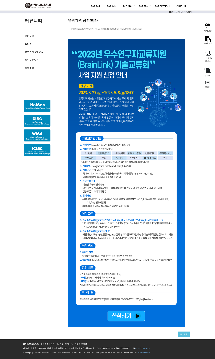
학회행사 (144, 6)
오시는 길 (69, 344)
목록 (184, 334)
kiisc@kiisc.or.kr (142, 348)
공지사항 (29, 36)
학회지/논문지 (163, 6)
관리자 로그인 (81, 344)
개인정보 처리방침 (31, 344)
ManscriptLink (144, 352)
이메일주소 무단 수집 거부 (52, 344)
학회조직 (112, 6)
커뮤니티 (182, 6)
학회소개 (96, 6)
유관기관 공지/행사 (35, 52)
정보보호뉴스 (32, 60)
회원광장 (128, 6)
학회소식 (29, 68)
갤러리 (28, 44)
